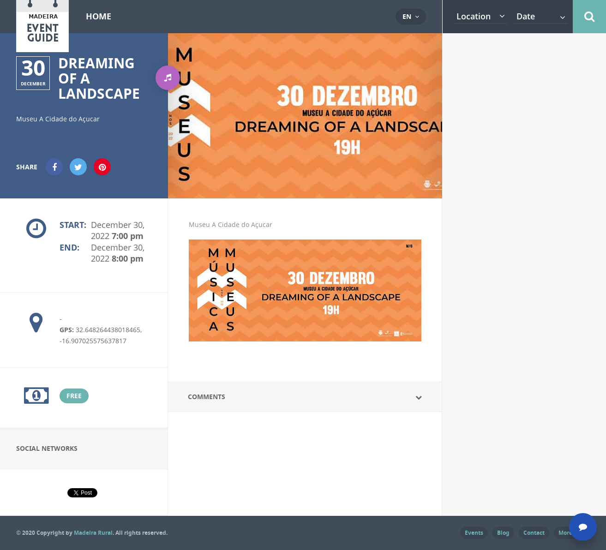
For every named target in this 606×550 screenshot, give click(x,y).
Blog (503, 533)
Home (98, 16)
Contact (534, 533)
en (406, 16)
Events (474, 533)
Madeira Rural (93, 533)
